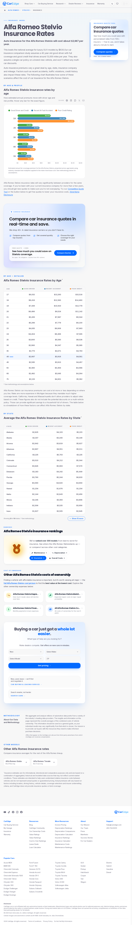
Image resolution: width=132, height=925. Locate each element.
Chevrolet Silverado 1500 (13, 876)
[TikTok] (9, 812)
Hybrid (108, 866)
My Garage (8, 828)
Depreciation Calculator (64, 834)
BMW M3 (7, 866)
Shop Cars (30, 4)
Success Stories (87, 838)
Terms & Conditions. (35, 921)
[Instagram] (17, 812)
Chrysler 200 (8, 882)
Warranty (101, 4)
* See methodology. (27, 518)
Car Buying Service (45, 4)
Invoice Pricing (60, 825)
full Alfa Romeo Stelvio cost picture (19, 583)
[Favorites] (117, 4)
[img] (25, 115)
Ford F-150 (33, 866)
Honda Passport (35, 882)
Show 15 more (76, 518)
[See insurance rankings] (16, 551)
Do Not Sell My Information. (63, 921)
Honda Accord (34, 872)
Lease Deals (34, 844)
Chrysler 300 (8, 885)
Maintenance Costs (62, 844)
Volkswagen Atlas (61, 885)
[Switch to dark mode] (112, 4)
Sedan (83, 866)
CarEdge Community (37, 828)
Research (61, 4)
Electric (109, 863)
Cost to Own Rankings (37, 841)
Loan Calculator (35, 847)
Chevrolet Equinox (11, 872)
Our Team (84, 828)
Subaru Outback (35, 888)
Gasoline (109, 869)
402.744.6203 (111, 828)
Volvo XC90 (59, 882)
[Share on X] (79, 100)
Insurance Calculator (62, 841)
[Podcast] (13, 812)
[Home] (5, 10)
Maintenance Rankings (63, 847)
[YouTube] (5, 812)
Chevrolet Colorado (11, 869)
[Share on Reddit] (75, 100)
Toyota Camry (60, 863)
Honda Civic (33, 879)
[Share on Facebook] (67, 100)
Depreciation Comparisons (65, 831)
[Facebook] (21, 812)
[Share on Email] (83, 100)
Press (83, 831)
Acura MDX (8, 863)
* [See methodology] (62, 280)
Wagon (83, 882)
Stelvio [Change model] (26, 10)
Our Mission (85, 825)
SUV (82, 863)
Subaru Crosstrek (36, 892)
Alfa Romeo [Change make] (14, 10)
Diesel (108, 872)
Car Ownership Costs (37, 831)
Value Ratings (34, 834)
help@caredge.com (113, 825)
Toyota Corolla (60, 866)
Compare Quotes (65, 253)
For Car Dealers (86, 841)
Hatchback (85, 872)
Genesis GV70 (34, 869)
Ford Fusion (33, 863)
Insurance (90, 4)
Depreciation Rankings (63, 828)
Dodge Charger (10, 892)
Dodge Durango (10, 895)
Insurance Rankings (62, 838)
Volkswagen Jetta (62, 888)
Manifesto (84, 834)
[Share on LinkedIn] (71, 100)
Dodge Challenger (11, 888)
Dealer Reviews (76, 4)
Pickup (83, 869)
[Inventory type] (26, 652)
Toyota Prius (60, 869)
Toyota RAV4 (60, 872)
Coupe (83, 876)
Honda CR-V (34, 876)
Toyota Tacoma (61, 876)
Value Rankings (35, 838)
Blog (31, 825)
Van (82, 879)
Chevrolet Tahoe (10, 879)
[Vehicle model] (26, 658)
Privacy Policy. (48, 921)
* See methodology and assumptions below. (19, 384)
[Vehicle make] (63, 652)
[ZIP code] (63, 658)
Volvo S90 (59, 879)
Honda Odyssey (35, 885)
